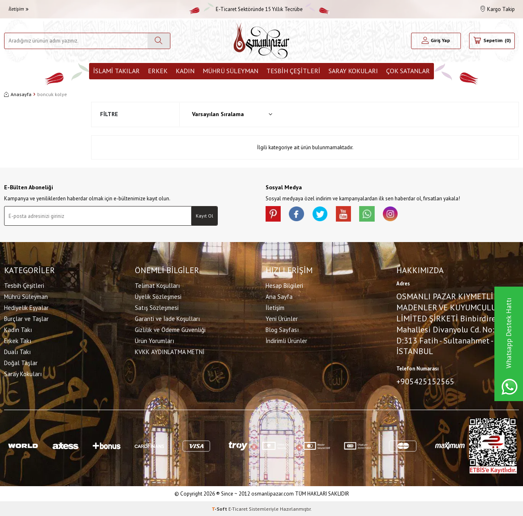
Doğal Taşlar (21, 362)
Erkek (158, 71)
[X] (323, 214)
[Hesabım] (436, 41)
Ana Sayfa (279, 296)
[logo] (261, 40)
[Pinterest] (274, 214)
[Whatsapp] (372, 214)
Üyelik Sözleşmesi (158, 296)
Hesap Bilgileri (284, 285)
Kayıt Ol (204, 216)
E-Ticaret (238, 508)
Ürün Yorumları (154, 340)
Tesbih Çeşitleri (293, 71)
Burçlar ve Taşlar (26, 318)
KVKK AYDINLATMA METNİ (169, 351)
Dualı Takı (17, 351)
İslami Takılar (116, 71)
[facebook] (298, 214)
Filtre (109, 114)
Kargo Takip (498, 9)
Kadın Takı (18, 329)
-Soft (220, 508)
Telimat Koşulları (157, 285)
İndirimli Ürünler (286, 340)
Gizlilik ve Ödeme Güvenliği (170, 329)
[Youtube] (347, 214)
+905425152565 (425, 381)
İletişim (18, 9)
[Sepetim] (492, 41)
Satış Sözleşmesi (157, 307)
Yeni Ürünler (282, 318)
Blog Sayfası (282, 329)
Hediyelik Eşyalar (26, 307)
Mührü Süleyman (230, 71)
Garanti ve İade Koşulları (167, 318)
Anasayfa (17, 94)
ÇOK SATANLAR (408, 71)
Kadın (185, 71)
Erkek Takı (17, 340)
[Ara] (159, 41)
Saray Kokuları (353, 71)
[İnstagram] (396, 214)
